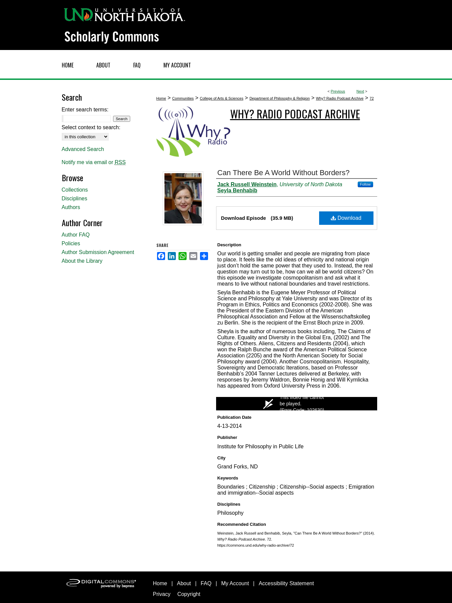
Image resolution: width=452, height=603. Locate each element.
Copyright (188, 594)
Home (161, 98)
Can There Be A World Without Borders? (283, 172)
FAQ (206, 583)
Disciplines (74, 198)
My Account (235, 583)
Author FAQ (76, 235)
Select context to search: (91, 127)
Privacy (161, 594)
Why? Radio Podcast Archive (339, 98)
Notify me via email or (94, 162)
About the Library (82, 261)
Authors (71, 207)
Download (346, 218)
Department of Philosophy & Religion (279, 98)
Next (360, 91)
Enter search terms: (85, 109)
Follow (365, 184)
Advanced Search (83, 149)
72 (372, 98)
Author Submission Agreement (98, 252)
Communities (183, 98)
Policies (71, 243)
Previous (338, 91)
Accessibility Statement (286, 583)
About (184, 583)
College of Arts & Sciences (222, 98)
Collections (75, 190)
